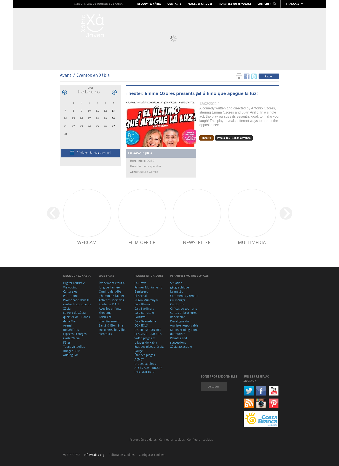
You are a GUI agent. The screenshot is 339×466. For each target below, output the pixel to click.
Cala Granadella (145, 321)
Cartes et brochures (183, 313)
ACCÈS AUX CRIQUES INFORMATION (148, 370)
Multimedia (252, 242)
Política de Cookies (121, 455)
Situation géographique (179, 285)
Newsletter (197, 242)
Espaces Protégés (74, 334)
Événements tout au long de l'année (112, 285)
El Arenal (140, 296)
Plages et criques (199, 4)
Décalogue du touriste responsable (184, 323)
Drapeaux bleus (145, 364)
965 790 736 (71, 455)
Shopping (105, 313)
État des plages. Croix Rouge (149, 348)
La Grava (140, 283)
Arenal (67, 325)
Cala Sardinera (144, 308)
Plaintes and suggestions (178, 340)
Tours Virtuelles (74, 346)
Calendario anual (90, 153)
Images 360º (71, 351)
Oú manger (177, 300)
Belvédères (71, 330)
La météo (176, 291)
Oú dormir (177, 304)
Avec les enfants (110, 308)
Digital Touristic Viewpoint (74, 285)
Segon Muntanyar (146, 300)
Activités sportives (111, 300)
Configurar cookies (172, 439)
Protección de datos (143, 439)
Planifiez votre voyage (235, 4)
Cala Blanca (142, 304)
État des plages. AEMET (145, 357)
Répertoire (177, 317)
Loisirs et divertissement (109, 319)
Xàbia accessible (181, 346)
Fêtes (66, 342)
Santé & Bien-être (111, 325)
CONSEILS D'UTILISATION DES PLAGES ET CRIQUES (148, 329)
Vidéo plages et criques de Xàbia (145, 340)
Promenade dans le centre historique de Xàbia (77, 304)
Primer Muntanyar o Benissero (148, 289)
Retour (269, 76)
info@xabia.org (94, 455)
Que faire (174, 4)
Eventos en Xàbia (93, 75)
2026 (90, 87)
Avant (65, 75)
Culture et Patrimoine (70, 293)
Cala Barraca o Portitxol (144, 315)
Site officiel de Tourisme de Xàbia (98, 4)
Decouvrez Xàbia (149, 4)
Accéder (213, 386)
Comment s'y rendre (184, 296)
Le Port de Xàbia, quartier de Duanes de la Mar (76, 317)
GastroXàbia (71, 338)
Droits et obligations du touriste (184, 332)
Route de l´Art (109, 304)
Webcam (87, 242)
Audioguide (71, 355)
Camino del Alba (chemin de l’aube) (111, 293)
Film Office (141, 242)
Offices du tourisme (183, 308)
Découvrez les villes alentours (112, 332)
